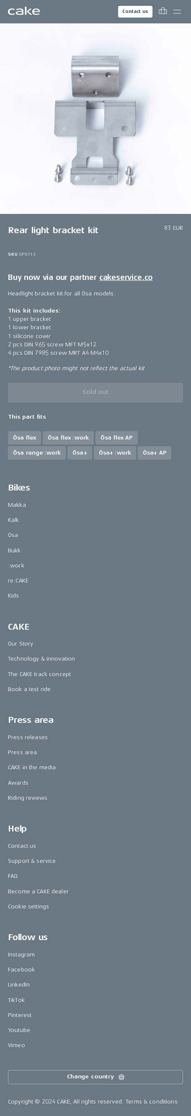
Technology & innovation (41, 659)
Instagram (21, 954)
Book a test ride (29, 689)
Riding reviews (27, 798)
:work (16, 565)
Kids (13, 595)
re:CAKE (18, 580)
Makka (17, 505)
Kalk (13, 520)
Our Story (20, 644)
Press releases (28, 737)
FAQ (13, 876)
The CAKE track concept (39, 674)
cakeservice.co (125, 277)
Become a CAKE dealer (38, 891)
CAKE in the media (32, 767)
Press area (22, 752)
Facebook (21, 969)
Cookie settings (28, 906)
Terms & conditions (152, 1101)
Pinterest (19, 1015)
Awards (18, 783)
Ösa (13, 535)
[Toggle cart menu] (163, 12)
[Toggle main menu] (177, 12)
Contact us (135, 11)
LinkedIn (19, 984)
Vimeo (16, 1045)
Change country (96, 1077)
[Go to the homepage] (24, 12)
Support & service (32, 861)
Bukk (14, 550)
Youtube (19, 1030)
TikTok (16, 1000)
